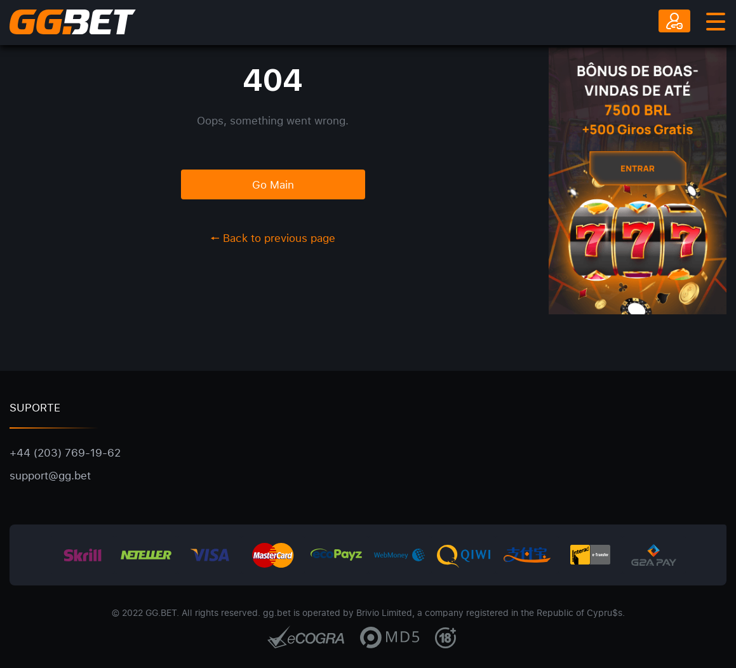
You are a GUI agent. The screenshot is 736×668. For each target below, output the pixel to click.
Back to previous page (273, 237)
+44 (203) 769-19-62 (65, 452)
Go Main (273, 184)
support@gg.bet (50, 475)
